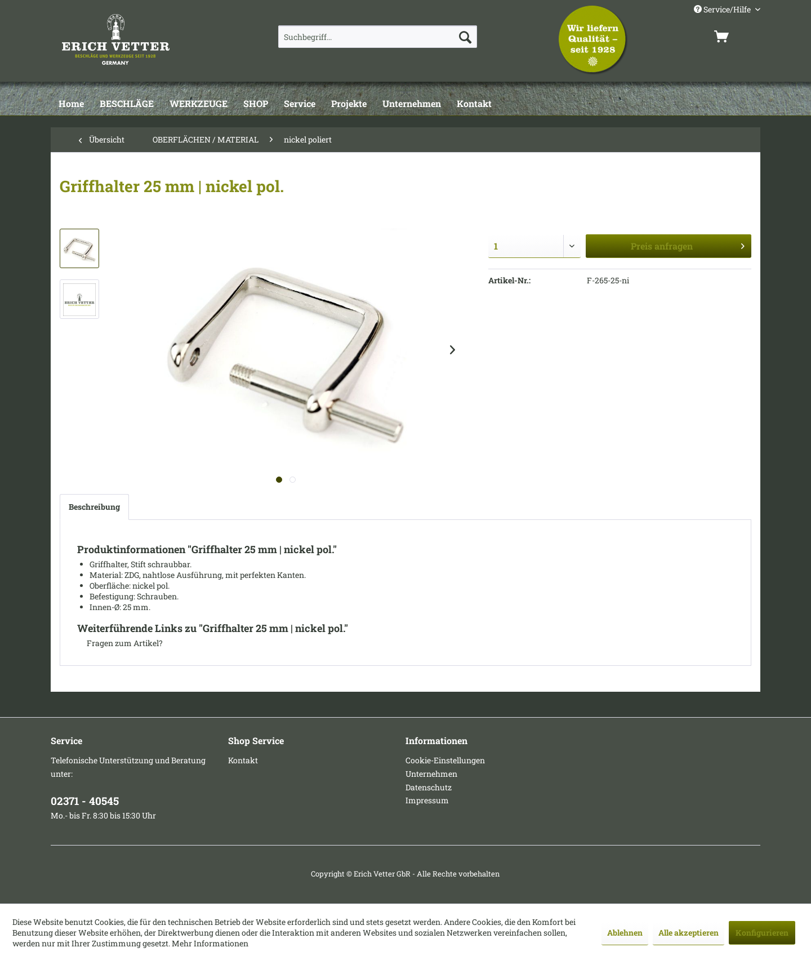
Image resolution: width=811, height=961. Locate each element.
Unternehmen (431, 773)
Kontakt (243, 760)
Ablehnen (625, 932)
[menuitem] (377, 36)
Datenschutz (429, 787)
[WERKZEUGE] (198, 104)
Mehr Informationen (210, 943)
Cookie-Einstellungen (445, 760)
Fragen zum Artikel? (120, 643)
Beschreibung (94, 506)
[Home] (71, 104)
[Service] (299, 104)
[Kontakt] (474, 104)
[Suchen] (465, 36)
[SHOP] (255, 104)
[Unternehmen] (412, 104)
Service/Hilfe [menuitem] (723, 9)
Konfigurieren (762, 932)
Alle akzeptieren (688, 932)
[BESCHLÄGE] (127, 104)
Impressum (427, 800)
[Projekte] (349, 104)
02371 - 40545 (85, 801)
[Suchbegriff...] (377, 36)
